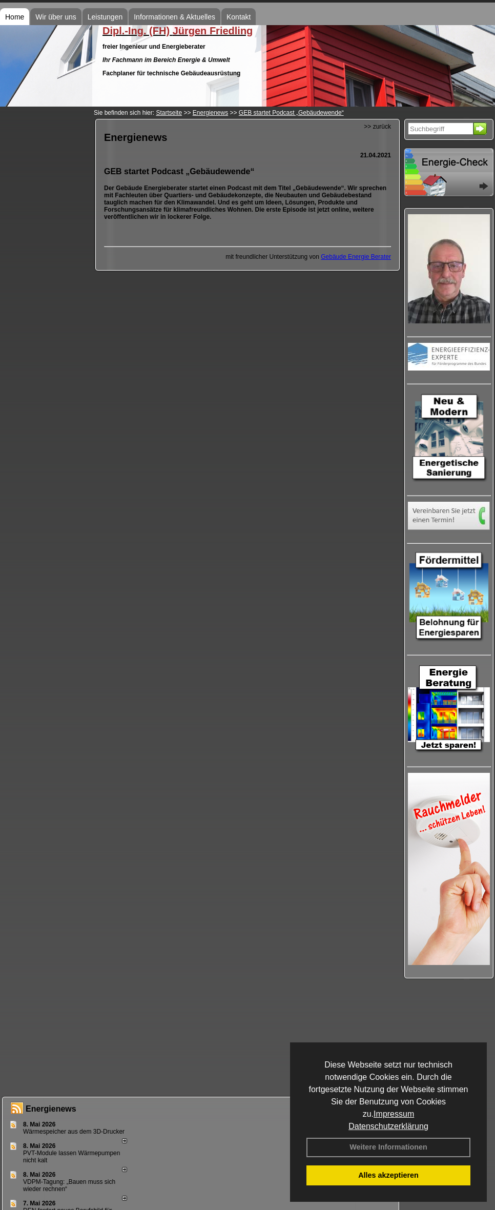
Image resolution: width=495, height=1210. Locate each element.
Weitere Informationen (388, 1147)
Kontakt (238, 17)
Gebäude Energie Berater (356, 256)
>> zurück (377, 126)
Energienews (51, 1108)
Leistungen (105, 17)
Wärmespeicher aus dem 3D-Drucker (74, 1131)
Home (14, 17)
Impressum (394, 1114)
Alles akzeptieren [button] (388, 1175)
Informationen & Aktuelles (174, 17)
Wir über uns (55, 17)
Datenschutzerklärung (388, 1126)
